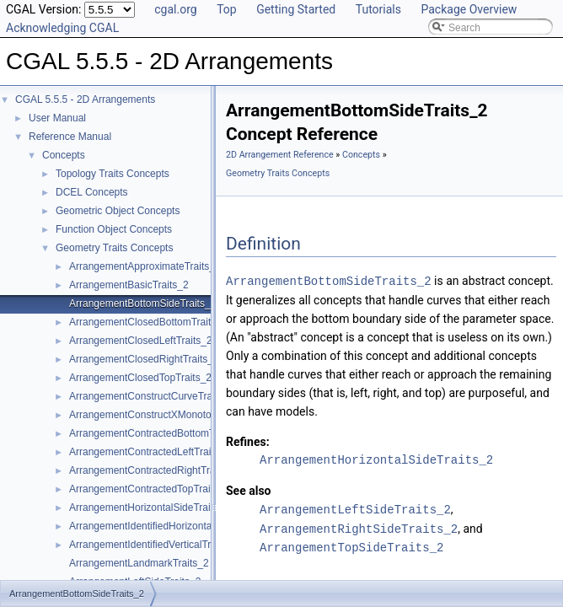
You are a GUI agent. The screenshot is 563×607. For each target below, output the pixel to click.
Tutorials (378, 9)
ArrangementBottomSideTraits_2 (142, 303)
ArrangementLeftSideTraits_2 (355, 508)
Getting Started (295, 9)
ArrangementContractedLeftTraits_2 (149, 452)
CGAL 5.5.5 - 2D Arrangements (85, 99)
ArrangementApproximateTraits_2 (145, 266)
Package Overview (469, 9)
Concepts (63, 155)
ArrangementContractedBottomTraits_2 (157, 433)
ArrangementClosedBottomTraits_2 (148, 322)
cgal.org (175, 9)
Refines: (248, 441)
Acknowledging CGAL (62, 28)
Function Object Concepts (114, 229)
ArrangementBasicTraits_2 (129, 285)
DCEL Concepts (92, 192)
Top (227, 9)
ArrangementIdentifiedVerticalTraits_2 (153, 545)
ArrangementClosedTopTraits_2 (140, 378)
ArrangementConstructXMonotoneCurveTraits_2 (177, 415)
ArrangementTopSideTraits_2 (351, 545)
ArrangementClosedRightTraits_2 (144, 359)
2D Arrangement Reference (280, 154)
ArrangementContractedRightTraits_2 (153, 470)
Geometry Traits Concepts (114, 248)
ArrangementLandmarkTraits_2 (139, 563)
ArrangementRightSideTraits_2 (359, 526)
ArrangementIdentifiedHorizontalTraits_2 (159, 526)
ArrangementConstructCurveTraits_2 (151, 396)
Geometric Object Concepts (118, 211)
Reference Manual (70, 136)
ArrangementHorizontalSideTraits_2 (149, 507)
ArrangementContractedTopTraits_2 (149, 489)
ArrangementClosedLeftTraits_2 (140, 340)
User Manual (57, 118)
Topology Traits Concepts (112, 174)
